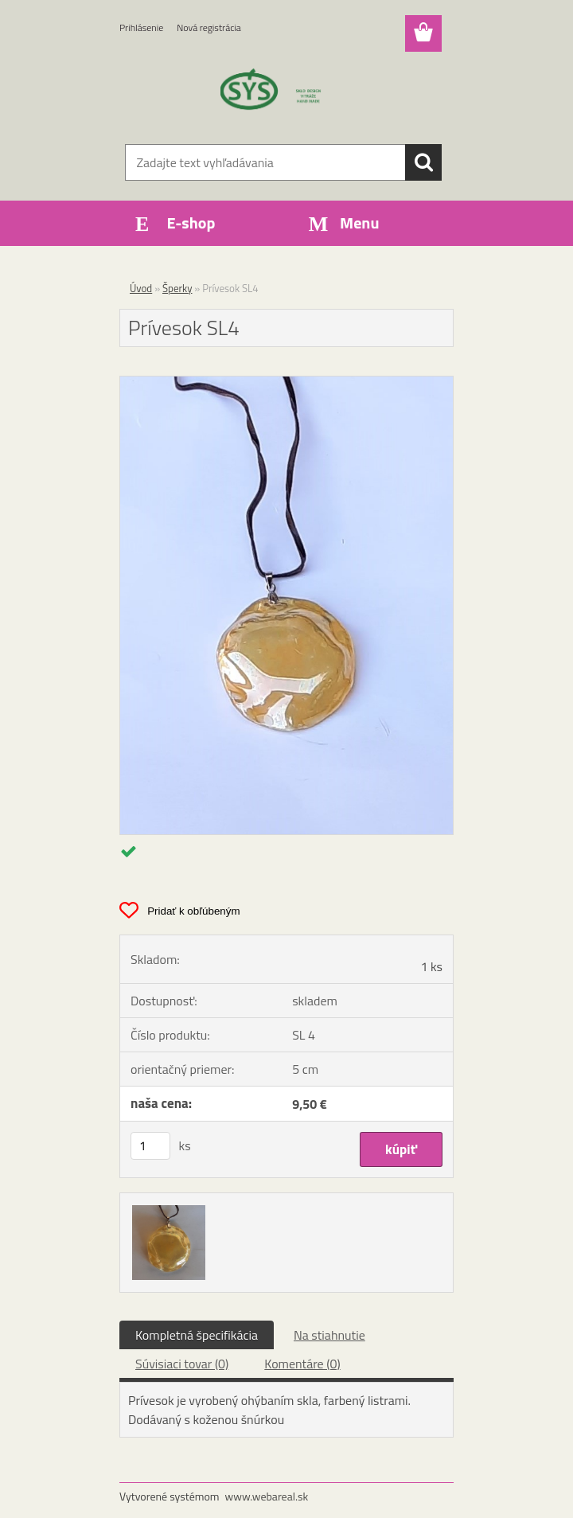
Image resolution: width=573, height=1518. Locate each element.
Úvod (141, 288)
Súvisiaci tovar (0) (181, 1363)
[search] (423, 162)
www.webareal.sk (267, 1496)
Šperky (177, 288)
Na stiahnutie (329, 1334)
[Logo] (276, 92)
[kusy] (150, 1146)
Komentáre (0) (302, 1363)
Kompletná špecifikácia (196, 1334)
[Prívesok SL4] (286, 382)
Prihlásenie (141, 27)
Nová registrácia (209, 27)
